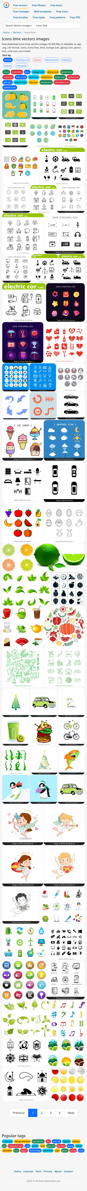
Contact (68, 1171)
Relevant (66, 60)
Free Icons (62, 11)
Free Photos (39, 5)
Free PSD (75, 17)
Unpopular (21, 65)
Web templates (42, 11)
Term (38, 1171)
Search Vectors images (18, 25)
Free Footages (21, 11)
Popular (8, 65)
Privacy (48, 1171)
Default (7, 60)
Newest (37, 60)
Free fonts (56, 5)
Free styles (39, 17)
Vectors (17, 32)
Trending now (22, 60)
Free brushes (20, 17)
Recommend (52, 60)
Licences (28, 1171)
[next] (71, 1113)
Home (6, 32)
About (58, 1171)
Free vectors (20, 5)
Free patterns (57, 17)
